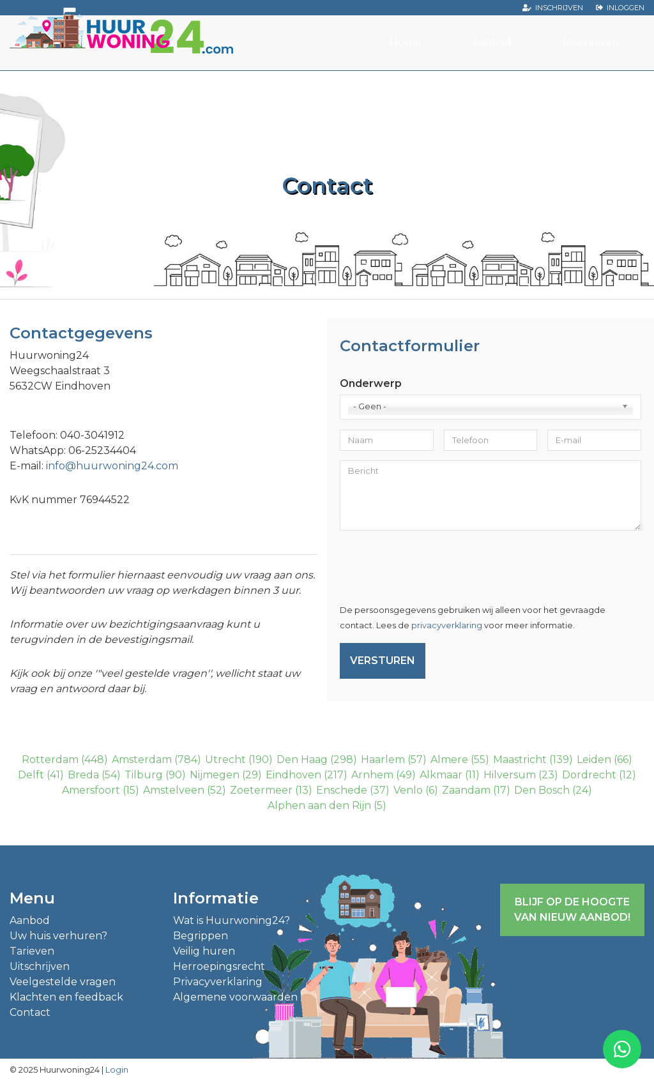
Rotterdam (50, 759)
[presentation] (437, 565)
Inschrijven (559, 7)
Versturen (382, 660)
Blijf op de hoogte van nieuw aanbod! (572, 909)
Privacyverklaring (217, 982)
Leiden (594, 759)
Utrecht (225, 759)
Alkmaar (441, 775)
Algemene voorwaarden (235, 997)
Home (405, 42)
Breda (83, 775)
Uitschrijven (40, 966)
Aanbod (492, 42)
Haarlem (383, 759)
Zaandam (466, 790)
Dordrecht (589, 775)
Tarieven (32, 951)
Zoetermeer (261, 790)
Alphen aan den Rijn (319, 805)
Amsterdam (142, 759)
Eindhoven (293, 775)
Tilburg (144, 775)
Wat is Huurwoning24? (231, 920)
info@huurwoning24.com (112, 466)
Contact (30, 1012)
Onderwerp (371, 383)
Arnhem (372, 775)
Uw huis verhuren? (58, 936)
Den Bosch (542, 790)
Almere (449, 759)
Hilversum (509, 775)
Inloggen (625, 7)
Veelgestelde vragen (63, 982)
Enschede (341, 790)
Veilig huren (204, 951)
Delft (31, 775)
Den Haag (302, 759)
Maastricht (520, 759)
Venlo (408, 790)
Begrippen (200, 936)
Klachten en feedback (66, 997)
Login (116, 1069)
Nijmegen (215, 775)
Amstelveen (173, 790)
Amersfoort (91, 790)
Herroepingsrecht (219, 966)
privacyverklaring (446, 625)
